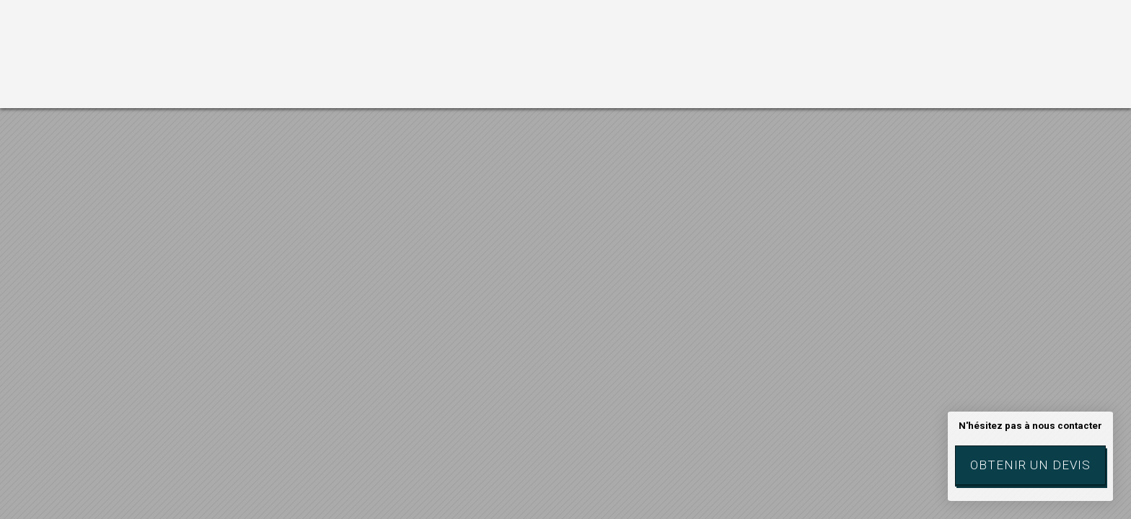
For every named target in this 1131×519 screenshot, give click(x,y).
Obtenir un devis (1030, 465)
